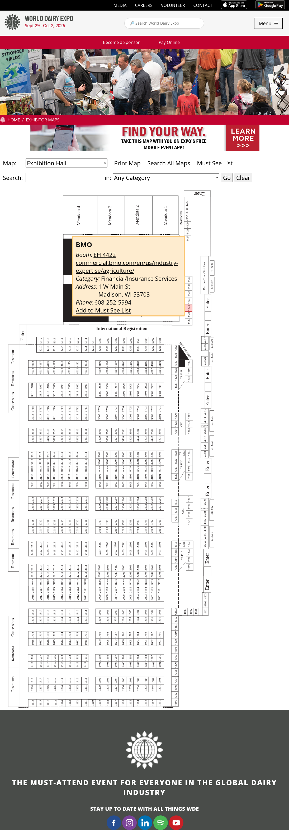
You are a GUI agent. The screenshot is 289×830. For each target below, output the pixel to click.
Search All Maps (168, 163)
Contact (202, 5)
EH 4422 (104, 254)
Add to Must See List (103, 310)
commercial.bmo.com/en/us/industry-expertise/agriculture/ (127, 266)
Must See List (215, 163)
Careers (144, 5)
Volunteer (173, 5)
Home (13, 120)
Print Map (127, 163)
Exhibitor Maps (42, 120)
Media (119, 5)
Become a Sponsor (121, 42)
